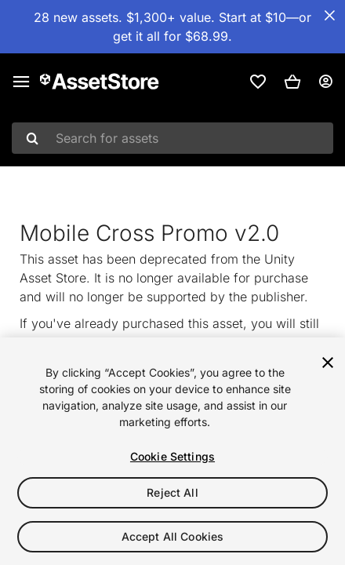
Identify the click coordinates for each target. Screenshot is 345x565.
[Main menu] (21, 81)
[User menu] (325, 81)
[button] (292, 81)
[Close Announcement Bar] (329, 16)
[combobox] (172, 138)
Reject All (172, 492)
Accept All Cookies (173, 536)
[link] (258, 81)
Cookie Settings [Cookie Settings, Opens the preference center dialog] (172, 456)
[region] (172, 451)
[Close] (327, 362)
